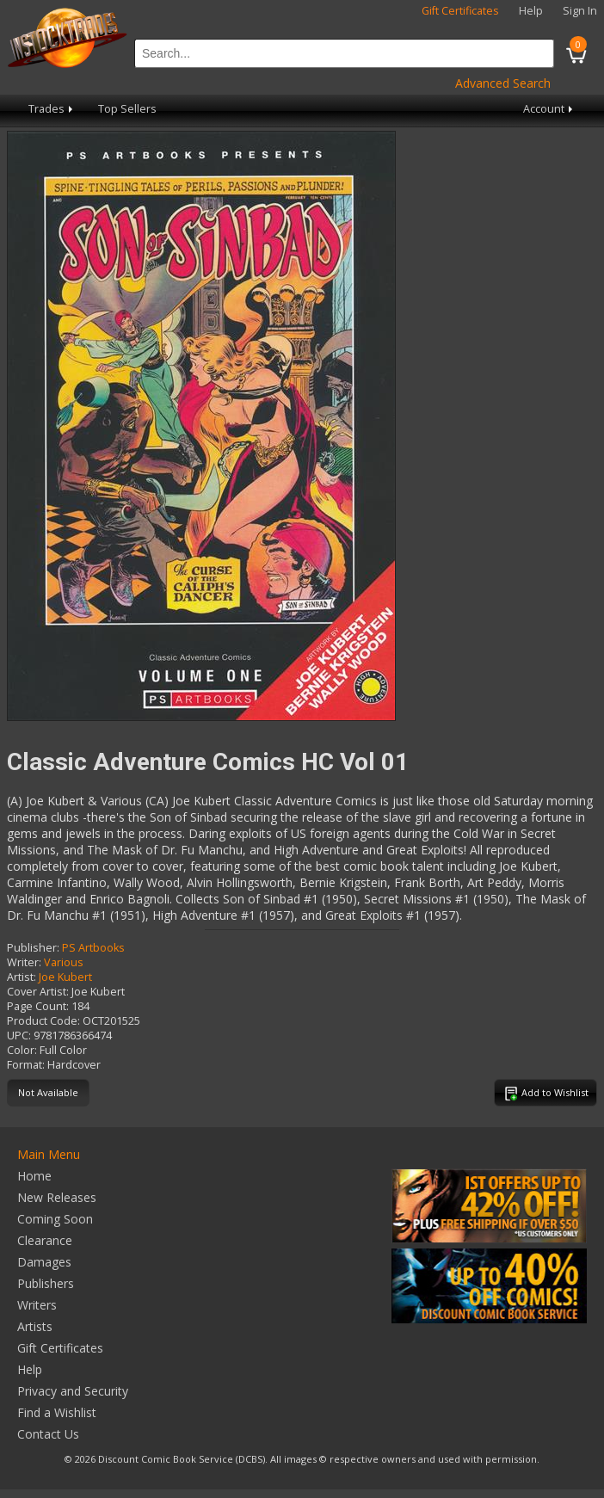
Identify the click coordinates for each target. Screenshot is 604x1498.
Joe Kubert (65, 977)
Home (34, 1176)
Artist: (21, 977)
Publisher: (33, 947)
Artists (34, 1326)
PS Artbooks (93, 947)
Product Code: (43, 1021)
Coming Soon (55, 1219)
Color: (22, 1050)
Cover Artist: (38, 991)
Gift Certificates (460, 10)
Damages (44, 1262)
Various (63, 962)
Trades (52, 109)
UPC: (19, 1035)
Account (549, 109)
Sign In (580, 10)
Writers (37, 1305)
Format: (26, 1064)
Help (531, 10)
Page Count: (38, 1006)
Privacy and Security (72, 1391)
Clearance (44, 1240)
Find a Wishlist (56, 1412)
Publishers (45, 1283)
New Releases (56, 1197)
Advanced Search (503, 83)
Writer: (24, 962)
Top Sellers (127, 109)
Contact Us (48, 1434)
